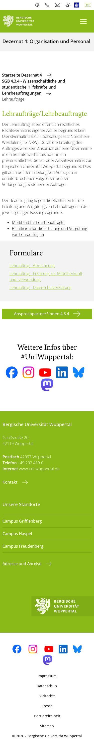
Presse (47, 705)
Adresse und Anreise (22, 563)
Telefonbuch (48, 5)
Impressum (47, 675)
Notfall (68, 5)
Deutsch (89, 5)
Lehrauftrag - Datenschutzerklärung (40, 287)
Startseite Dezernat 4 (22, 75)
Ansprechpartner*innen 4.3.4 (41, 313)
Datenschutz (47, 685)
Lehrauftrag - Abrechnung (32, 265)
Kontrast (38, 5)
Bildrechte (47, 695)
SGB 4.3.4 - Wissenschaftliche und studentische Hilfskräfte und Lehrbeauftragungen (33, 87)
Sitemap (47, 725)
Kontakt (10, 482)
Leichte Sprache (78, 5)
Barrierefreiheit (47, 715)
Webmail (58, 5)
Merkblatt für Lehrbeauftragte (38, 222)
